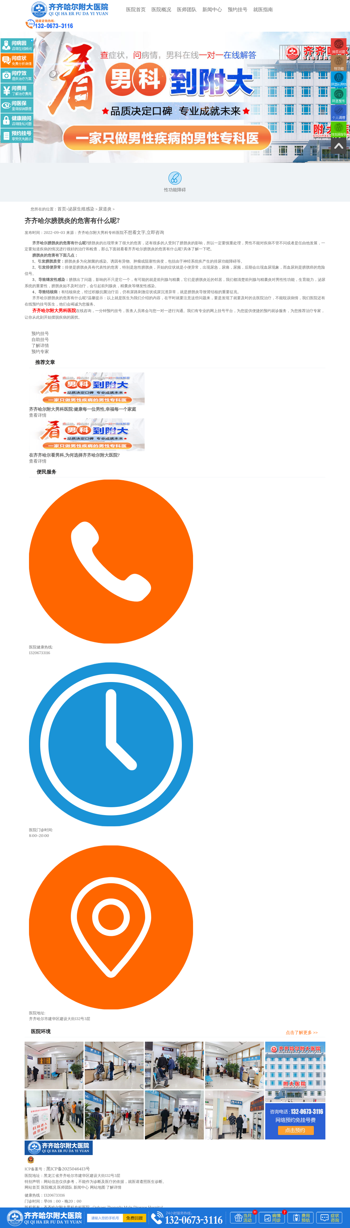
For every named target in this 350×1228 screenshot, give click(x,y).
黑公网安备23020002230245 (56, 1142)
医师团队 (173, 9)
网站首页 (32, 1166)
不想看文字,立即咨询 (141, 218)
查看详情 (36, 396)
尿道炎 (100, 195)
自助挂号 (35, 323)
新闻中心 (198, 9)
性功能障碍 (175, 169)
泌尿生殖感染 (78, 195)
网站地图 (97, 1166)
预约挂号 (224, 9)
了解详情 (35, 328)
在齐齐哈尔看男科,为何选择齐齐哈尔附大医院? (74, 435)
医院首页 (122, 9)
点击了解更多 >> (306, 1011)
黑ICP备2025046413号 (65, 1148)
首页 (61, 195)
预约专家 (35, 333)
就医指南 (249, 9)
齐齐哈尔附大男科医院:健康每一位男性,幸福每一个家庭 (82, 390)
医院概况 (147, 9)
